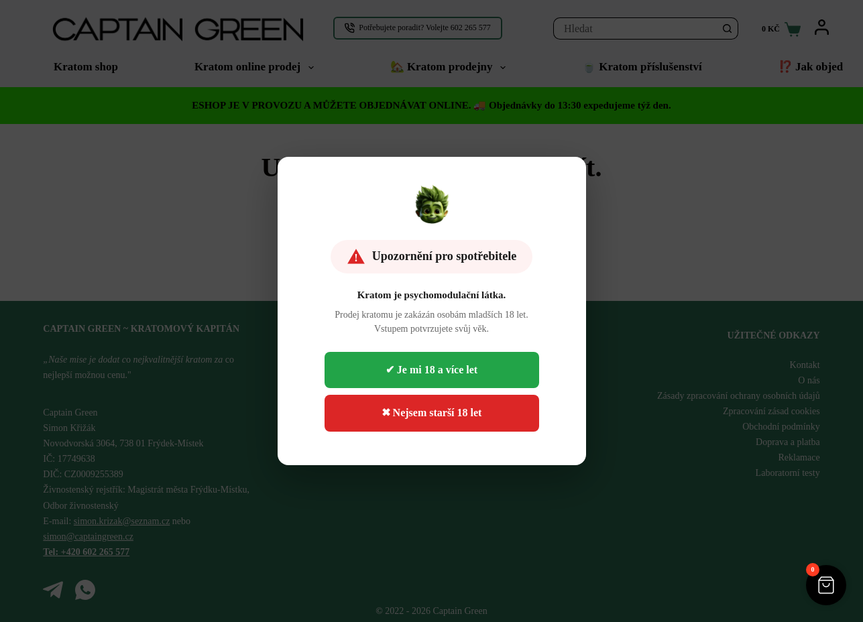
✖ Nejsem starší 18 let (432, 412)
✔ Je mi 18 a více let (431, 369)
